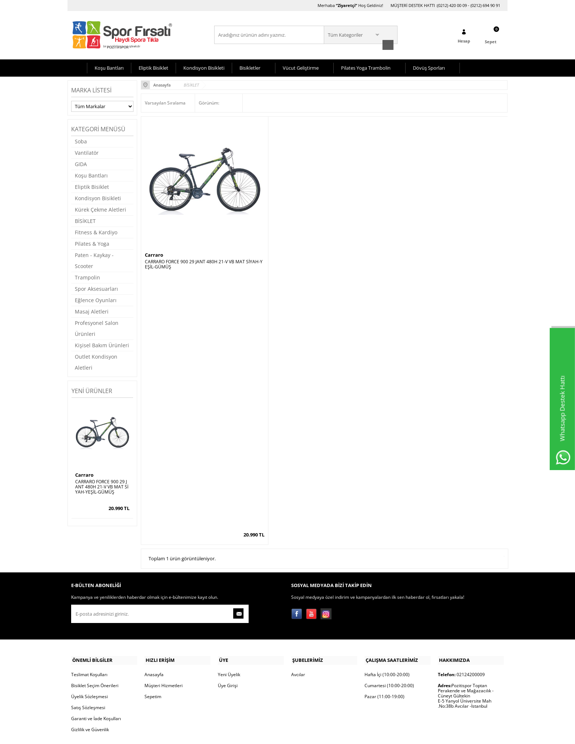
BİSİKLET (85, 220)
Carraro (84, 474)
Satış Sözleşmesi (88, 663)
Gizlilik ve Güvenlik (90, 685)
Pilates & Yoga (92, 242)
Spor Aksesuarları (96, 288)
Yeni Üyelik (229, 630)
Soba (81, 140)
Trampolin (87, 276)
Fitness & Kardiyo (96, 231)
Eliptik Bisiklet (153, 67)
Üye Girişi (228, 641)
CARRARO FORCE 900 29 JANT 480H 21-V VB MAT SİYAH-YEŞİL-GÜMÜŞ (101, 486)
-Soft (249, 735)
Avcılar (298, 630)
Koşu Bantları (109, 67)
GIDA (81, 163)
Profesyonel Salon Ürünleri (96, 328)
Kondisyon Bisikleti (203, 67)
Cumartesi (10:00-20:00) (389, 641)
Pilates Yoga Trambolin (366, 67)
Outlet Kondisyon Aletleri (96, 361)
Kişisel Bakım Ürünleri (102, 344)
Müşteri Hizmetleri (163, 641)
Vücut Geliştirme (301, 67)
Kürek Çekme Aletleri (100, 208)
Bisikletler (249, 67)
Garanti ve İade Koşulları (96, 674)
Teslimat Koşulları (89, 630)
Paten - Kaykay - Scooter (94, 260)
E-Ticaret (265, 735)
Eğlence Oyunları (96, 299)
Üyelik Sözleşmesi (89, 652)
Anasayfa (154, 630)
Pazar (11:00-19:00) (384, 652)
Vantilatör (87, 152)
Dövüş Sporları (429, 67)
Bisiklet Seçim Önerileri (94, 641)
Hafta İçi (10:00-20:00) (387, 630)
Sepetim (152, 652)
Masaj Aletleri (92, 310)
